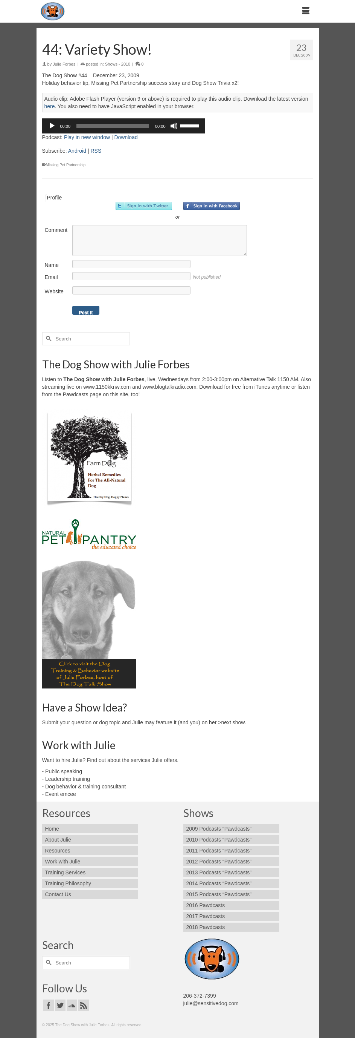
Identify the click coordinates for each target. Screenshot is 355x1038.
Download (125, 137)
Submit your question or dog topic (81, 722)
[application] (123, 125)
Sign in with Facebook (211, 206)
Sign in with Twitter (144, 206)
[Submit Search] (47, 338)
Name (52, 265)
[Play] (52, 126)
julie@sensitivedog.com (211, 1003)
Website (54, 291)
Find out (96, 760)
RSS (95, 151)
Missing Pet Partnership (66, 165)
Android (77, 151)
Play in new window (87, 137)
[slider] (112, 126)
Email (51, 277)
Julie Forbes (64, 64)
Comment (56, 230)
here (49, 106)
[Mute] (174, 126)
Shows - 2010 (117, 64)
